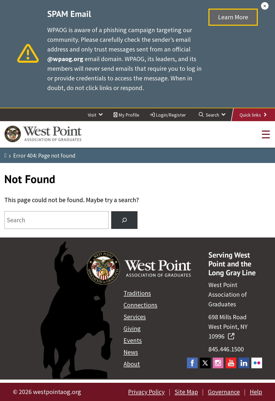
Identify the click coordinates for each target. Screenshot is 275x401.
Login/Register (168, 115)
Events (133, 340)
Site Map (186, 392)
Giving (132, 328)
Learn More (233, 17)
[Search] (124, 220)
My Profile (126, 115)
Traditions (137, 293)
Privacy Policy (146, 392)
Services (135, 317)
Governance (224, 392)
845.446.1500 (226, 349)
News (131, 352)
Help (256, 392)
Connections (140, 305)
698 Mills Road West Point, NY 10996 (228, 326)
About (132, 364)
